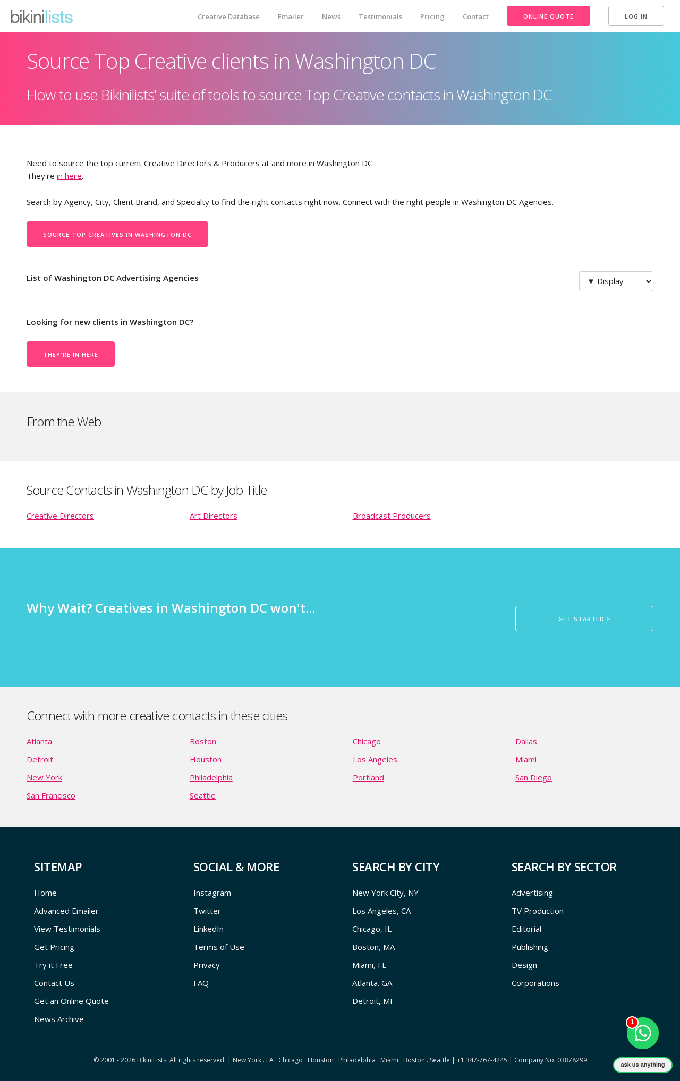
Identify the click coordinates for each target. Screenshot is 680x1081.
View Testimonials (67, 928)
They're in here (70, 354)
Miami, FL (369, 964)
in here (69, 175)
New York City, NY (385, 892)
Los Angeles (375, 759)
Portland (368, 777)
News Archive (59, 1019)
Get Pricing (54, 946)
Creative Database (229, 16)
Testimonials (380, 16)
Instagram (212, 892)
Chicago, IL (372, 928)
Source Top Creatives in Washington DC (117, 234)
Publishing (530, 946)
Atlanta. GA (372, 982)
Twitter (207, 910)
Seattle (203, 795)
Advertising (532, 892)
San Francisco (51, 795)
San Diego (533, 777)
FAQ (201, 982)
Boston (203, 741)
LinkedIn (208, 928)
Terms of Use (218, 946)
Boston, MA (373, 946)
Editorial (526, 928)
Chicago (367, 741)
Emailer (291, 16)
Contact (476, 16)
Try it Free (53, 964)
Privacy (206, 964)
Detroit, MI (372, 1001)
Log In (636, 16)
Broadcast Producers (392, 515)
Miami (526, 759)
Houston (206, 759)
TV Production (538, 910)
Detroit (40, 759)
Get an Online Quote (71, 1001)
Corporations (535, 982)
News (331, 16)
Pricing (432, 16)
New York (44, 777)
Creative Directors (60, 515)
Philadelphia (211, 777)
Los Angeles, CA (381, 910)
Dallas (526, 741)
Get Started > (584, 619)
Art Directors (213, 515)
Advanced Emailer (66, 910)
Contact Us (54, 982)
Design (524, 964)
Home (45, 892)
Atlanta (39, 741)
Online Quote (548, 16)
